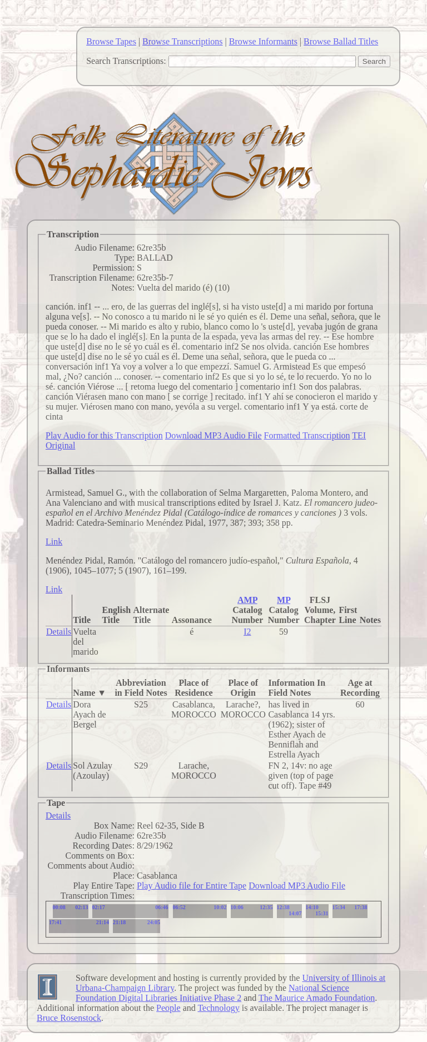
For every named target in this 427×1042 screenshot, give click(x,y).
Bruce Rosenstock (69, 1018)
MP (283, 600)
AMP (247, 600)
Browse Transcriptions (182, 41)
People (168, 1008)
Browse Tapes (111, 41)
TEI (359, 435)
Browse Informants (263, 41)
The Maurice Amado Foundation (317, 998)
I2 (247, 631)
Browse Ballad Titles (341, 41)
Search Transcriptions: (126, 61)
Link (54, 541)
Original (60, 445)
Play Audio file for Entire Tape (191, 885)
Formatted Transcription (307, 435)
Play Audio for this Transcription (104, 435)
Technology (218, 1008)
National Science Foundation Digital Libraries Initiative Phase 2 (212, 993)
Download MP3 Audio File (213, 435)
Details (58, 631)
